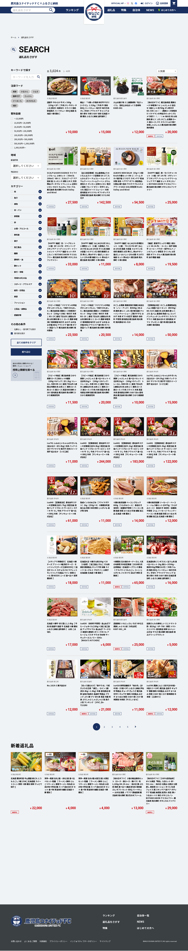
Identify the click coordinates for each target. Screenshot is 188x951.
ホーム (13, 37)
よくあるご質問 (30, 941)
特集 (123, 10)
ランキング (72, 10)
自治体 (136, 10)
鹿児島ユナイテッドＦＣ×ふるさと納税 (34, 3)
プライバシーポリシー (58, 941)
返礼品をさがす (111, 921)
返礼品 (111, 10)
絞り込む (26, 351)
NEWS (150, 10)
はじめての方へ (145, 928)
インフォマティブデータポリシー (83, 941)
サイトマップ (105, 941)
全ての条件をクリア (26, 342)
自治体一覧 (143, 915)
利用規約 (43, 941)
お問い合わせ (16, 941)
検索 (51, 10)
